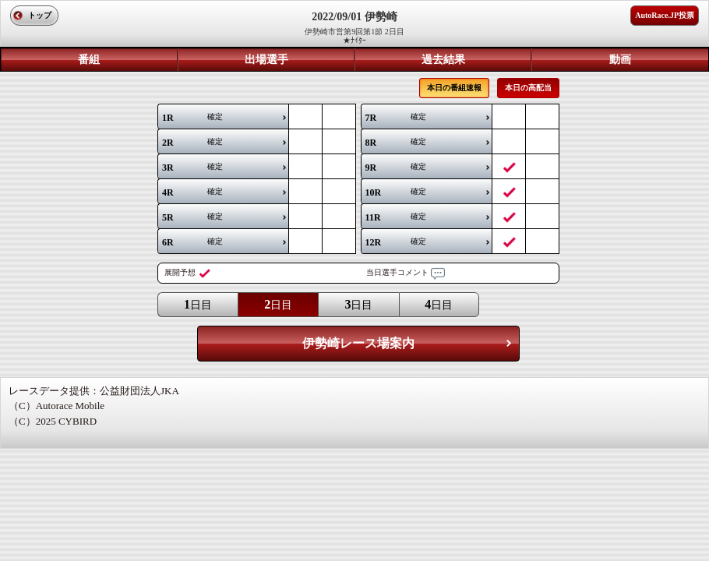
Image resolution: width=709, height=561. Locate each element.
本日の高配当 (528, 87)
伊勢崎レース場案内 (358, 343)
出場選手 (266, 59)
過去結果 (443, 59)
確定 (192, 118)
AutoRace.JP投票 (664, 15)
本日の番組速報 (454, 87)
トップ (39, 15)
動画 (620, 59)
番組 (89, 59)
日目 (198, 304)
